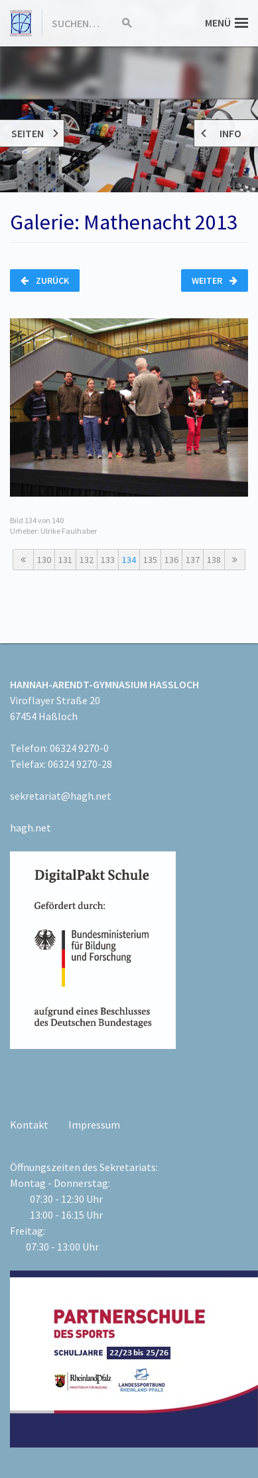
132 (87, 560)
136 (171, 560)
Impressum (94, 1124)
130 (44, 560)
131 (65, 560)
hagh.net (30, 827)
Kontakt (29, 1124)
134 (129, 560)
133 (108, 560)
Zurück (45, 280)
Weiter (214, 280)
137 (193, 560)
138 (214, 560)
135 (150, 560)
